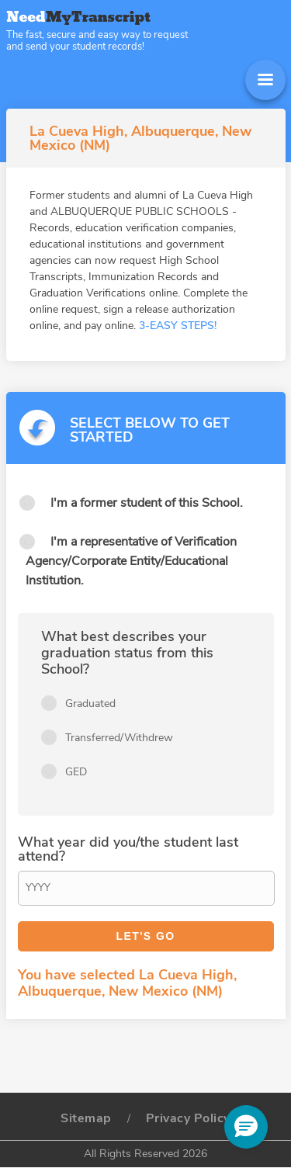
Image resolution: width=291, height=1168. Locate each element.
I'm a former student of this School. (146, 502)
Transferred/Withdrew (119, 737)
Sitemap (86, 1118)
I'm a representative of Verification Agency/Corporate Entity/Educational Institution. (131, 561)
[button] (246, 1127)
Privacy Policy (188, 1118)
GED (76, 771)
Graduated (90, 703)
